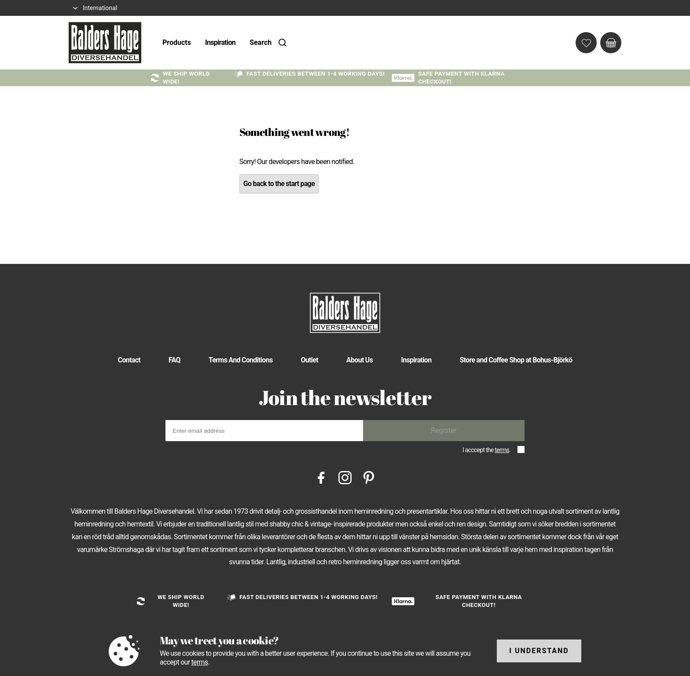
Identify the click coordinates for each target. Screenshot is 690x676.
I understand (539, 651)
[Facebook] (321, 477)
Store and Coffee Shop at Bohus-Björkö (515, 360)
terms (502, 449)
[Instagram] (345, 477)
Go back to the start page (279, 183)
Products (176, 42)
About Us (359, 360)
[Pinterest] (368, 477)
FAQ (174, 360)
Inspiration (220, 42)
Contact (129, 360)
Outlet (309, 360)
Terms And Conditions (241, 360)
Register (444, 430)
